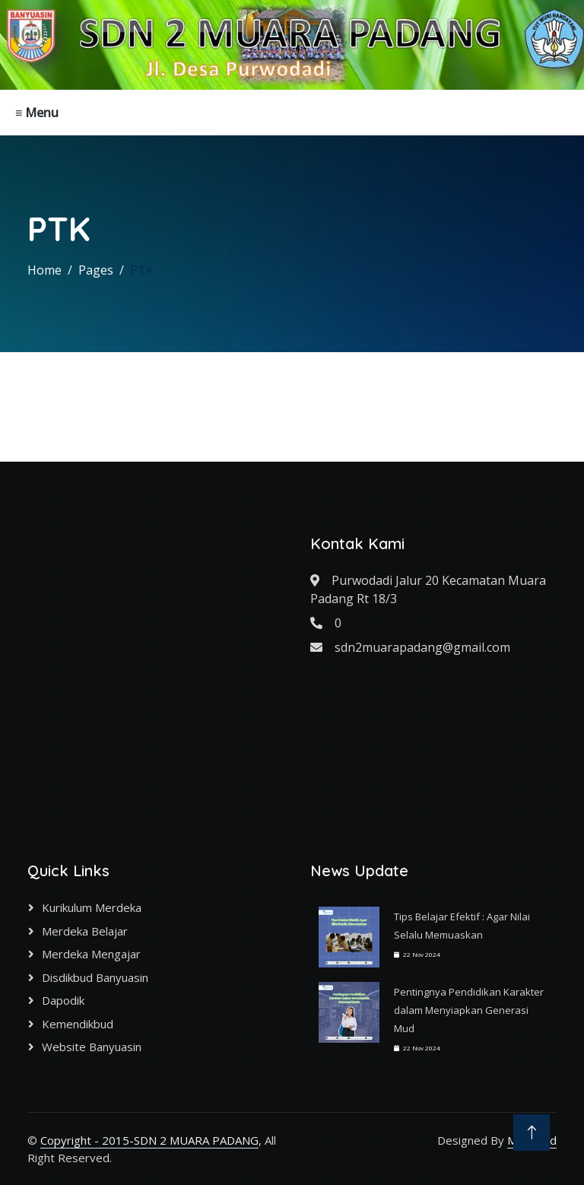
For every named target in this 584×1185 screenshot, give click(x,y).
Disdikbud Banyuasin (95, 977)
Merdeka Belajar (85, 931)
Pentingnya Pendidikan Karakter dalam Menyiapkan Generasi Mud (469, 1010)
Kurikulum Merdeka (91, 907)
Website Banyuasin (91, 1046)
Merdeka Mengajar (91, 953)
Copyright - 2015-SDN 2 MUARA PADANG (149, 1140)
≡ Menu (37, 112)
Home (44, 270)
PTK (142, 270)
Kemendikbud (77, 1023)
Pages (95, 270)
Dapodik (63, 1000)
